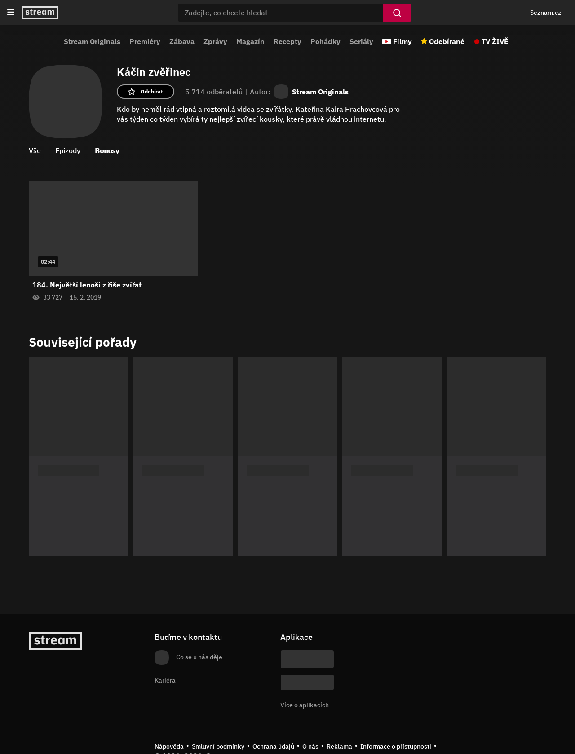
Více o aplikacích (304, 705)
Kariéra (165, 680)
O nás (310, 746)
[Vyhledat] (397, 13)
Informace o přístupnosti (395, 746)
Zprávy (215, 41)
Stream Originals (92, 41)
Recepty (287, 41)
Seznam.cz (545, 12)
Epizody (67, 150)
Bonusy (107, 150)
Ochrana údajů (273, 746)
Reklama (339, 746)
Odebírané (446, 41)
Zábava (182, 41)
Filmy (402, 41)
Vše (35, 150)
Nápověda (169, 746)
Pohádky (325, 41)
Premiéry (144, 41)
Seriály (361, 41)
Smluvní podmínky (218, 746)
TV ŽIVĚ (495, 41)
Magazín (250, 41)
